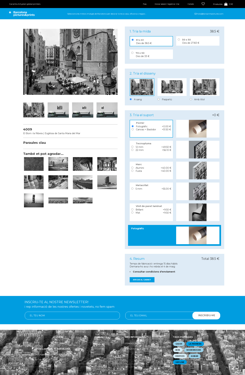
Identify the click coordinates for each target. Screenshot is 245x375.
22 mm (140, 150)
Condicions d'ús (134, 343)
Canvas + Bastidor (146, 129)
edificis (180, 356)
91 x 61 (140, 40)
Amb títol (199, 99)
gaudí (179, 344)
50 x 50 (186, 40)
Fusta (139, 171)
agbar (194, 356)
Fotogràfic (142, 126)
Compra (99, 354)
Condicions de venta (136, 349)
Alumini (140, 168)
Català (191, 4)
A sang (138, 99)
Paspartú (167, 99)
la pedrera (195, 344)
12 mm (139, 147)
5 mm (139, 189)
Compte (99, 349)
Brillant (139, 210)
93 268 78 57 (41, 359)
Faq (144, 4)
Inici (97, 343)
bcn (178, 350)
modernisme (193, 350)
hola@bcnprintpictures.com (210, 14)
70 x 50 (140, 53)
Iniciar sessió (160, 4)
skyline (180, 362)
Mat (138, 213)
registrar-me (173, 4)
